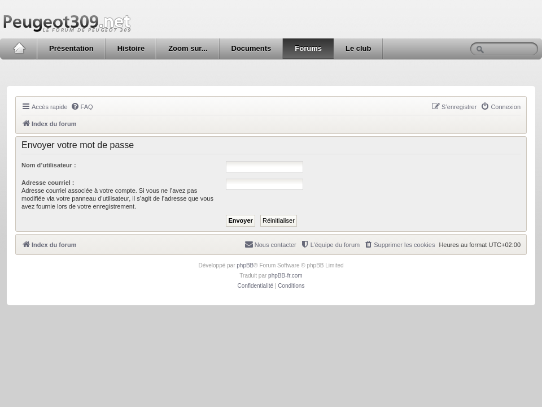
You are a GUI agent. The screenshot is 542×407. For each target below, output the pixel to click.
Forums (308, 48)
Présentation (71, 48)
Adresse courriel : (48, 182)
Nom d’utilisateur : (48, 165)
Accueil (19, 48)
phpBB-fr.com (285, 275)
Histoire (131, 48)
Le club (358, 48)
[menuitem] (82, 107)
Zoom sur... (187, 48)
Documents (251, 48)
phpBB (245, 265)
